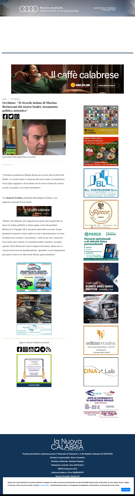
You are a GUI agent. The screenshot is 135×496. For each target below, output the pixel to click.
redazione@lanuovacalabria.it (72, 476)
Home (8, 56)
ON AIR (124, 57)
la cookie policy (44, 485)
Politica (35, 57)
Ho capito (125, 490)
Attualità (51, 57)
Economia (61, 57)
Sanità (43, 57)
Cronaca (26, 57)
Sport (70, 57)
